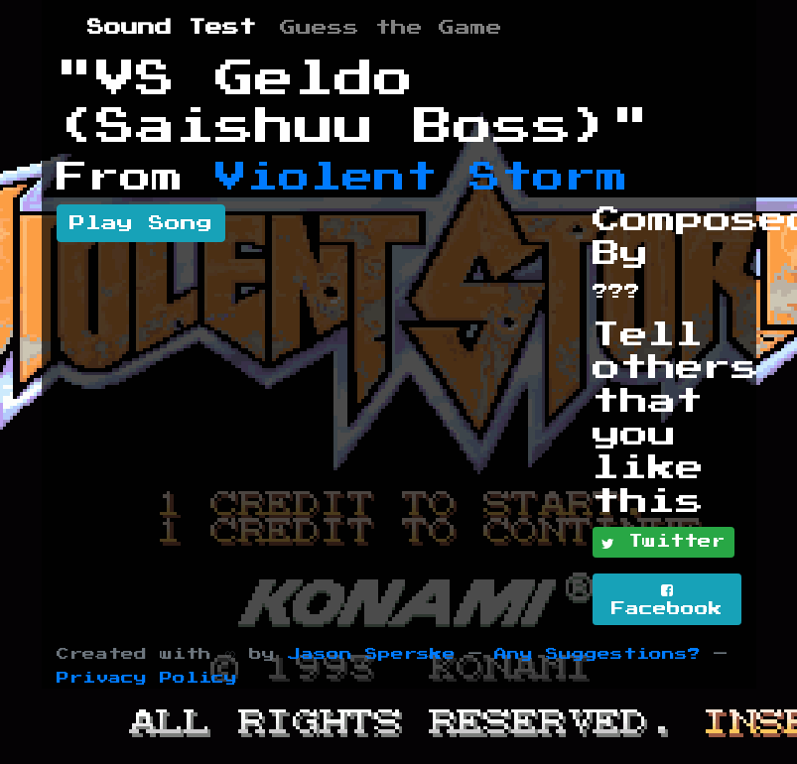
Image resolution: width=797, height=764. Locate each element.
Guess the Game (391, 28)
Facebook (667, 599)
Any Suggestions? (597, 654)
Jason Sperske (372, 654)
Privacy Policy (147, 678)
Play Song (140, 223)
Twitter (663, 543)
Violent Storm (421, 177)
